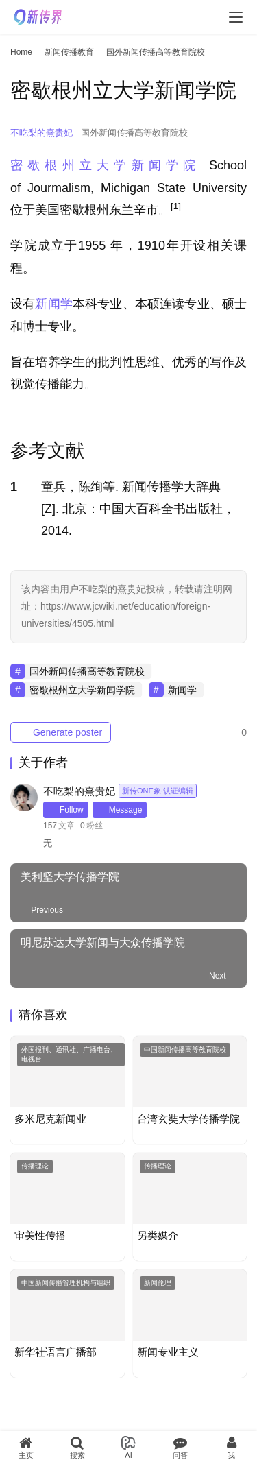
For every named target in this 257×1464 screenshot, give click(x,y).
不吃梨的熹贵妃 (41, 133)
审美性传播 (40, 1235)
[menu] (235, 17)
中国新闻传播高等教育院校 (185, 1049)
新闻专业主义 (168, 1352)
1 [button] (13, 487)
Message (120, 810)
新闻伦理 (157, 1282)
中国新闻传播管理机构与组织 (65, 1282)
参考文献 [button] (47, 450)
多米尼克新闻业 (50, 1119)
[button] (176, 210)
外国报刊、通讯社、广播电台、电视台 (69, 1054)
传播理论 (35, 1166)
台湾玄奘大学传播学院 (188, 1119)
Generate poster (60, 732)
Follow (66, 810)
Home (21, 52)
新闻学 (54, 304)
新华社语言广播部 (55, 1352)
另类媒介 (157, 1235)
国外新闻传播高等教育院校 (134, 133)
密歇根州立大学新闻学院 (105, 165)
